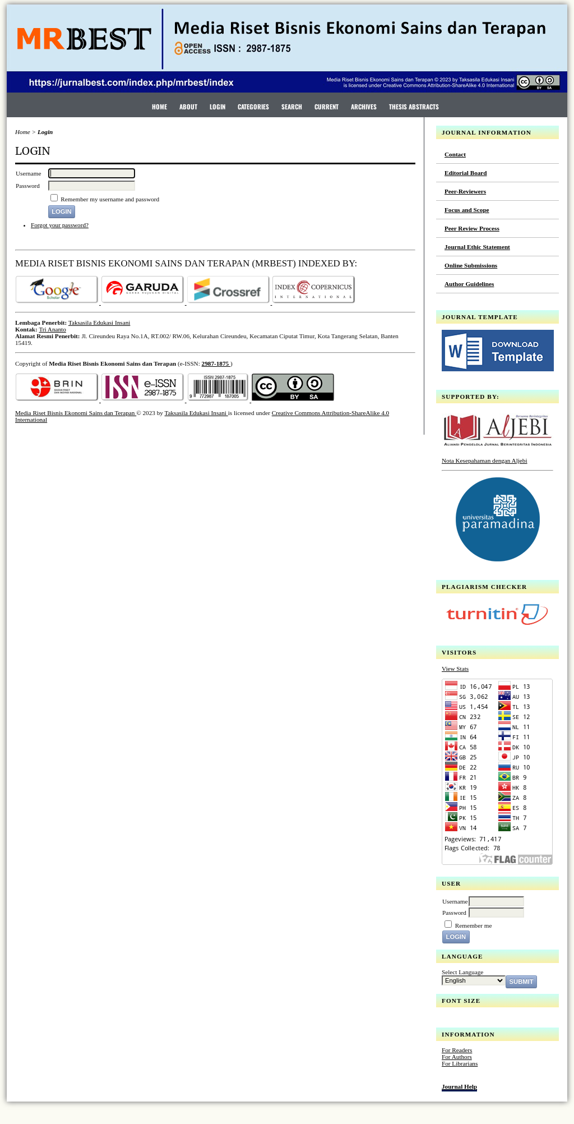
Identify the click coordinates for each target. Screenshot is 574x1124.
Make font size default (469, 1019)
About (188, 106)
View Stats (455, 668)
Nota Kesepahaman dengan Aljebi (484, 460)
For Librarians (460, 1063)
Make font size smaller (451, 1019)
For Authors (457, 1056)
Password (454, 912)
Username (454, 901)
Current (326, 106)
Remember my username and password (110, 199)
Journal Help (459, 1086)
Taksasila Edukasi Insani (99, 322)
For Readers (457, 1050)
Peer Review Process (472, 228)
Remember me (473, 925)
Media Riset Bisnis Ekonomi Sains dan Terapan (75, 412)
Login (217, 106)
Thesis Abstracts (414, 106)
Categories (253, 106)
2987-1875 (216, 363)
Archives (364, 106)
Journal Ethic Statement (477, 246)
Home (159, 106)
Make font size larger (487, 1019)
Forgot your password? (60, 225)
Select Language (462, 972)
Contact (455, 154)
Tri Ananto (52, 329)
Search (291, 106)
